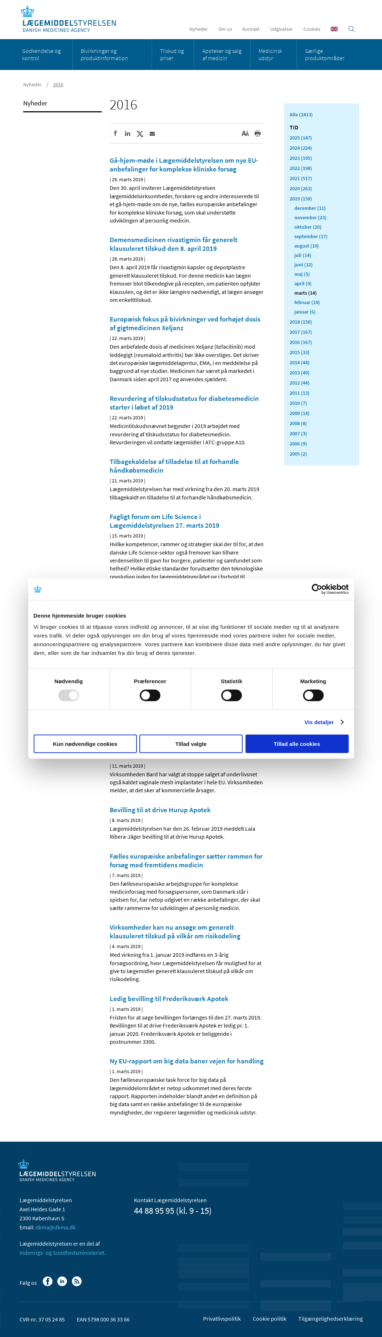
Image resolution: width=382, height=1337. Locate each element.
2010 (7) (298, 403)
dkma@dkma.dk (55, 1227)
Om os (225, 29)
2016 (58, 84)
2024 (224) (301, 148)
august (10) (306, 245)
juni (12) (303, 264)
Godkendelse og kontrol (41, 54)
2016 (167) (301, 342)
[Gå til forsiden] (72, 19)
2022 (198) (301, 168)
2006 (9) (298, 443)
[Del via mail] (152, 134)
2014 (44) (300, 362)
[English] (334, 29)
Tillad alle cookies (297, 744)
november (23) (310, 217)
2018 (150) (301, 322)
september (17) (311, 236)
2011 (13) (300, 393)
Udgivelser (281, 29)
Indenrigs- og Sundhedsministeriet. (63, 1252)
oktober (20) (308, 227)
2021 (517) (301, 178)
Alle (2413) (301, 114)
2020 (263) (301, 188)
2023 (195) (301, 158)
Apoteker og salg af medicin (222, 54)
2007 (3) (298, 433)
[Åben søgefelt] (351, 29)
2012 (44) (300, 382)
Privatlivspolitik (222, 1318)
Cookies (311, 29)
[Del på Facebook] (115, 134)
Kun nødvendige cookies (85, 744)
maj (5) (302, 274)
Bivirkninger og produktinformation (104, 54)
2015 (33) (300, 352)
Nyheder (198, 29)
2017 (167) (301, 332)
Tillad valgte (190, 744)
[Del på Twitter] (140, 134)
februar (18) (307, 302)
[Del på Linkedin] (128, 134)
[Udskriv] (258, 134)
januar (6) (305, 311)
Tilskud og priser (172, 54)
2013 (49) (300, 372)
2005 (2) (298, 453)
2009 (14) (300, 413)
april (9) (303, 283)
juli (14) (302, 255)
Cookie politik (269, 1318)
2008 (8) (298, 423)
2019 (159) (301, 198)
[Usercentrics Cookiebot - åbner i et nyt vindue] (317, 589)
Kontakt (251, 29)
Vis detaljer (319, 722)
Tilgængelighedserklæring (330, 1318)
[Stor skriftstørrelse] (245, 134)
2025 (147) (301, 137)
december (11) (310, 208)
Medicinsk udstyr (270, 54)
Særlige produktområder (324, 54)
